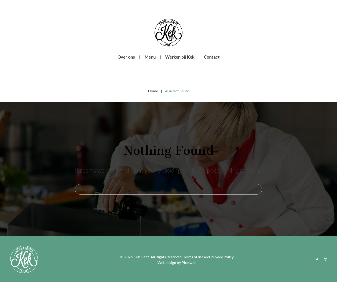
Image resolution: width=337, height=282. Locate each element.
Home (153, 91)
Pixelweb (189, 262)
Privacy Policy (222, 257)
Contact (212, 57)
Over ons (126, 57)
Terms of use (193, 257)
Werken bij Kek (179, 57)
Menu (150, 57)
